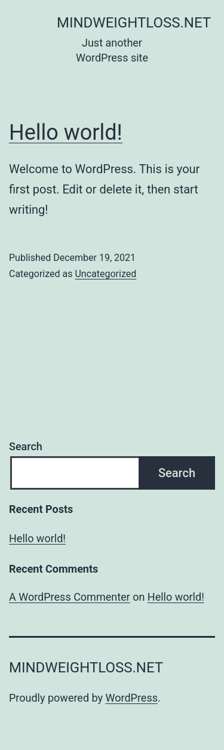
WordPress (132, 697)
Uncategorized (105, 273)
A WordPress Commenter (69, 597)
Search (25, 446)
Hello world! (65, 132)
